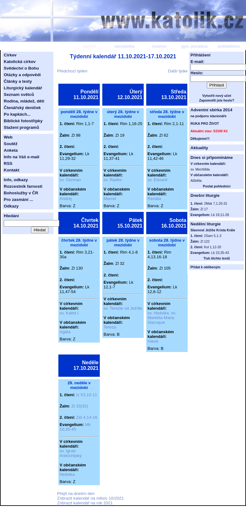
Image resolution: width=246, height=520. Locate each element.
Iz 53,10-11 (86, 394)
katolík (89, 46)
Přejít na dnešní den (75, 493)
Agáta (65, 331)
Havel (152, 341)
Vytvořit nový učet (216, 95)
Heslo (196, 73)
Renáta (154, 198)
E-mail (196, 61)
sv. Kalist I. (69, 313)
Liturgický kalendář (23, 88)
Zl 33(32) (80, 406)
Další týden (178, 71)
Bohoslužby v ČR (21, 193)
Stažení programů (21, 127)
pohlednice (229, 46)
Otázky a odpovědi (22, 74)
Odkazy (11, 206)
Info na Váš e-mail (21, 157)
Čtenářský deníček (22, 107)
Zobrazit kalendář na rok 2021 (85, 503)
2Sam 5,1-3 (212, 236)
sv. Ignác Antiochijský (71, 453)
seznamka (124, 46)
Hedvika (67, 474)
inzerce (159, 46)
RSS (8, 163)
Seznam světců (19, 94)
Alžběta (196, 180)
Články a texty (18, 81)
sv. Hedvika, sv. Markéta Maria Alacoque (161, 318)
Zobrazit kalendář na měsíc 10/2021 (90, 498)
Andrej (66, 198)
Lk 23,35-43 (220, 253)
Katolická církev (20, 61)
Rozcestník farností (23, 186)
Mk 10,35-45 (75, 427)
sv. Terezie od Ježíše (123, 308)
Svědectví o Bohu (21, 68)
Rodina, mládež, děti (24, 101)
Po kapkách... (17, 114)
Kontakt (11, 170)
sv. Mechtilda (200, 169)
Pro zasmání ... (18, 199)
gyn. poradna (194, 46)
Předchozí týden (72, 71)
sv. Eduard (157, 179)
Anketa (11, 150)
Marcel (110, 198)
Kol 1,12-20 (212, 247)
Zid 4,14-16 (86, 417)
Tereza (110, 327)
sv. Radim (113, 179)
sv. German (70, 179)
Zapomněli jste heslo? (216, 100)
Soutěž (11, 143)
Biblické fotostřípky (23, 120)
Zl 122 (205, 241)
